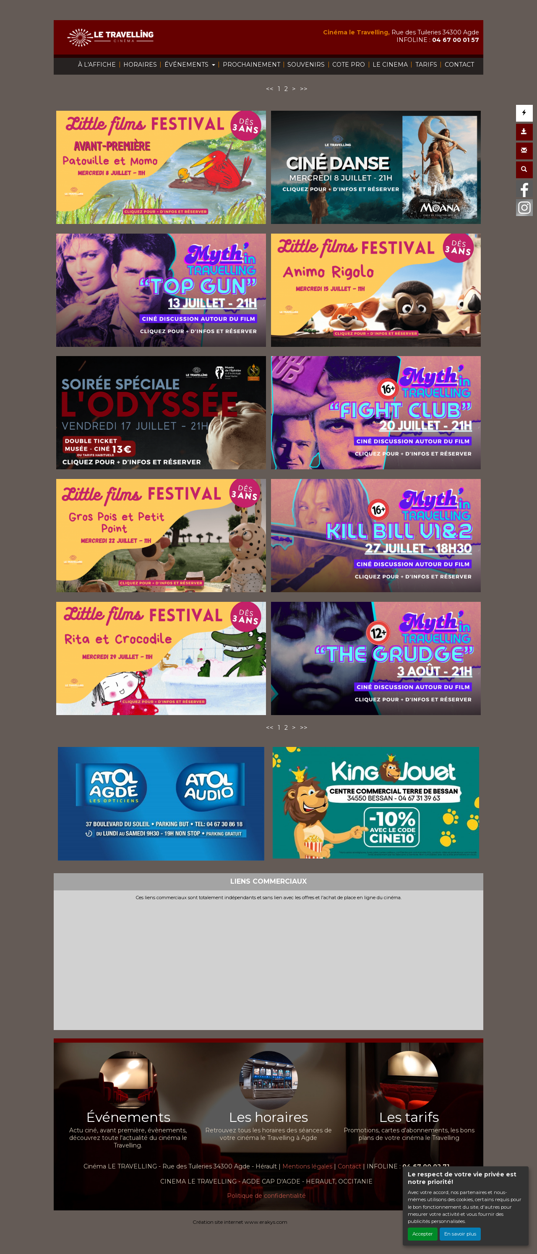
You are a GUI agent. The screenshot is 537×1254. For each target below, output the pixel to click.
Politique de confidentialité (266, 1195)
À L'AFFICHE (97, 64)
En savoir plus (460, 1234)
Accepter (422, 1234)
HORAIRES (140, 64)
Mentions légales (307, 1166)
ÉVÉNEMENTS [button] (187, 64)
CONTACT (459, 64)
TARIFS (426, 64)
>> (304, 89)
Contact (349, 1166)
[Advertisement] (268, 963)
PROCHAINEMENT (251, 64)
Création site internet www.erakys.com (240, 1222)
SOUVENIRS (306, 64)
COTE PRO (348, 64)
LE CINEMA (390, 64)
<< (270, 89)
